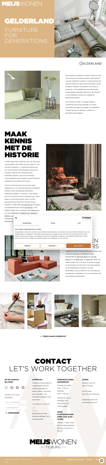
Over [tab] (79, 223)
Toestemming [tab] (27, 223)
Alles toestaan (78, 245)
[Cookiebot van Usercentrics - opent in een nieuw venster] (83, 218)
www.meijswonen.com (89, 402)
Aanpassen (53, 245)
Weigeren (27, 245)
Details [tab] (53, 223)
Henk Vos (34, 210)
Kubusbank (29, 207)
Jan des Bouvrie (26, 205)
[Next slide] (100, 310)
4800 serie (79, 259)
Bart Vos (15, 213)
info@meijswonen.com (90, 399)
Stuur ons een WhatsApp (90, 394)
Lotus (98, 262)
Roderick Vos (24, 213)
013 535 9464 (87, 391)
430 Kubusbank (82, 256)
